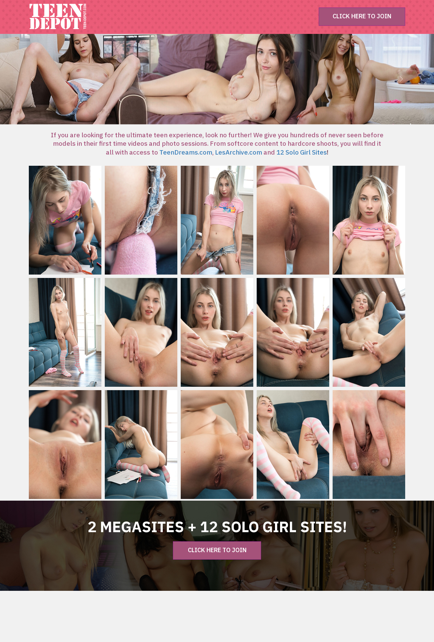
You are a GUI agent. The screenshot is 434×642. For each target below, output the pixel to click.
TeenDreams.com (185, 152)
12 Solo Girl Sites (301, 152)
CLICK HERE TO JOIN (362, 16)
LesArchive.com (238, 152)
